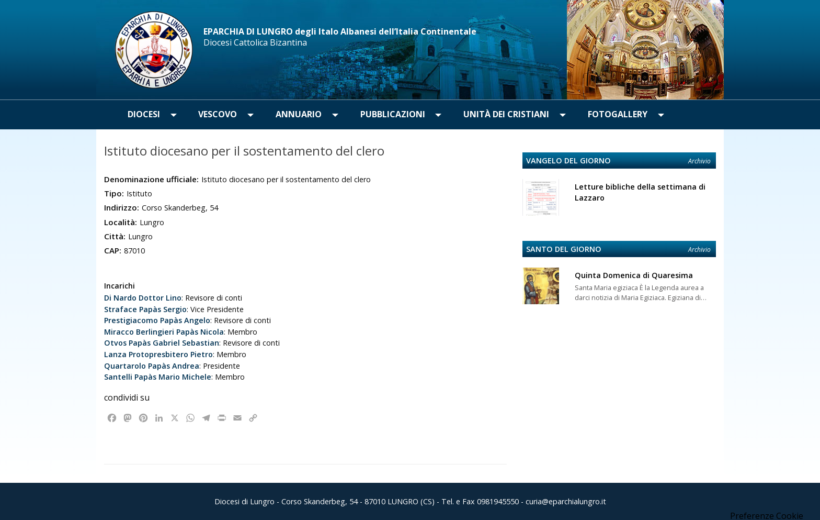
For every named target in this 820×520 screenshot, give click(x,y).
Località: (120, 222)
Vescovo (217, 114)
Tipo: (114, 193)
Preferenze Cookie (766, 516)
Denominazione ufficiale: (151, 179)
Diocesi (144, 114)
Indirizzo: (121, 207)
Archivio (699, 161)
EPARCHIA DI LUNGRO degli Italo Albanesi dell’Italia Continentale (339, 31)
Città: (115, 236)
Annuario (299, 114)
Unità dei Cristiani (506, 114)
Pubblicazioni (392, 114)
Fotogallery (617, 114)
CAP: (112, 250)
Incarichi (119, 286)
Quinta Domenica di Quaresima (634, 275)
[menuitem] (143, 114)
